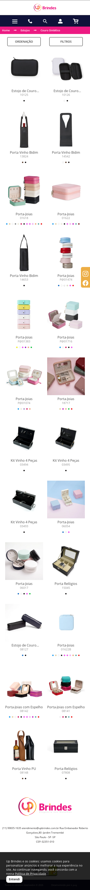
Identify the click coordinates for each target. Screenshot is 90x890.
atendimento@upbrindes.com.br (40, 828)
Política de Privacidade (30, 874)
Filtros (66, 41)
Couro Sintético (50, 30)
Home (6, 30)
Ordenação (24, 41)
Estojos (25, 30)
